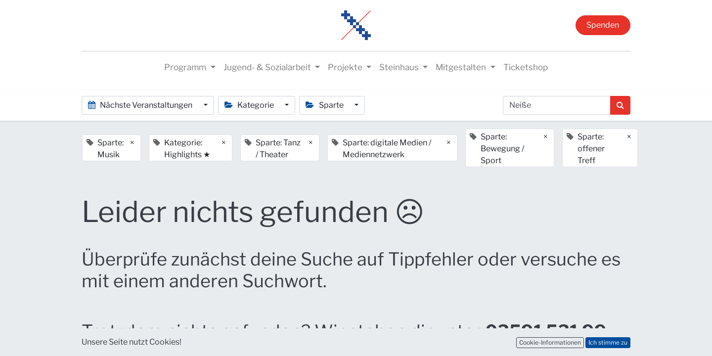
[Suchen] (620, 105)
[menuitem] (525, 67)
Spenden (602, 25)
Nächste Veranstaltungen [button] (141, 105)
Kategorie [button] (249, 105)
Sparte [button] (325, 105)
